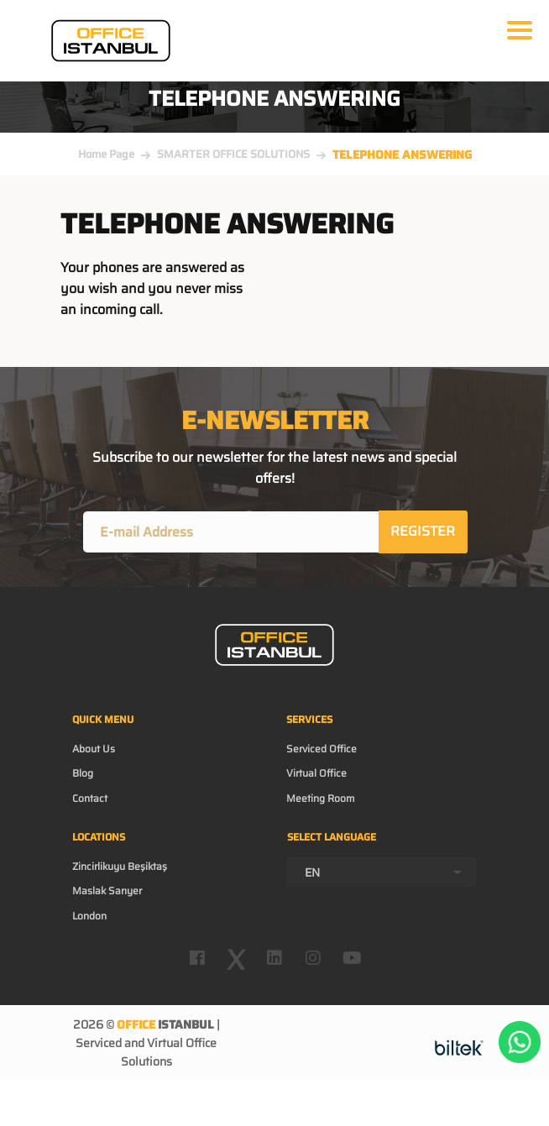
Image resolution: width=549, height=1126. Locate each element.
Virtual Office (316, 773)
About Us (93, 749)
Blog (82, 773)
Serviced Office (321, 749)
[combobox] (381, 872)
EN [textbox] (312, 872)
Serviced (99, 1043)
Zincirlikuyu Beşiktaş (119, 866)
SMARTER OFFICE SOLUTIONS (233, 154)
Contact (89, 798)
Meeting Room (320, 798)
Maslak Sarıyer (107, 890)
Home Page (106, 154)
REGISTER (422, 531)
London (89, 916)
